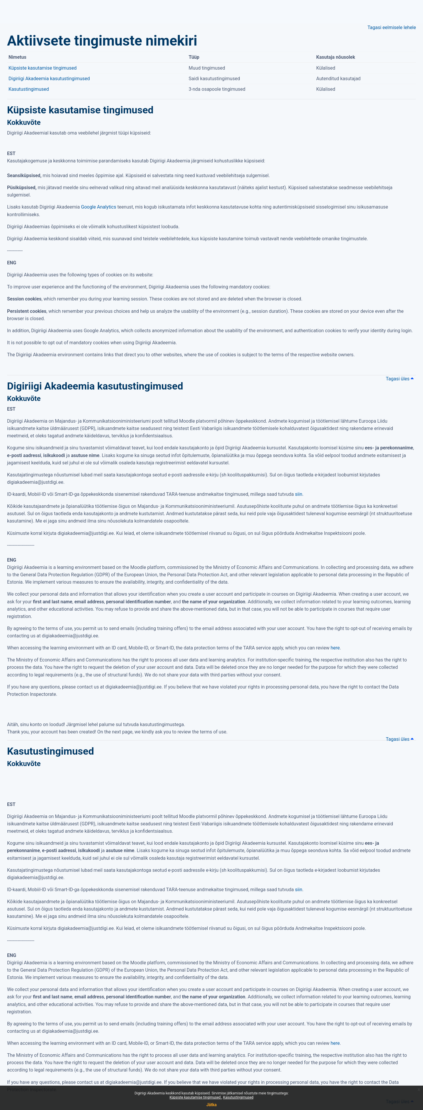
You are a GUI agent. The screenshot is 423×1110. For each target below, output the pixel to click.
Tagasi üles (400, 379)
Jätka (211, 1104)
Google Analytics (98, 207)
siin (298, 494)
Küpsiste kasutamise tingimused (195, 1097)
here (335, 648)
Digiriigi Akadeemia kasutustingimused (49, 78)
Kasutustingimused (238, 1097)
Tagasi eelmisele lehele (391, 27)
